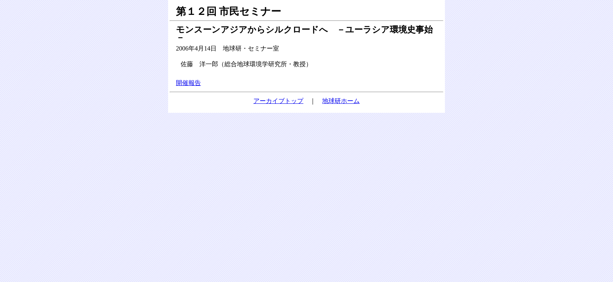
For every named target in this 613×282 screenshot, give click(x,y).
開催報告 (188, 83)
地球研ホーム (341, 101)
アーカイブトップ (278, 101)
